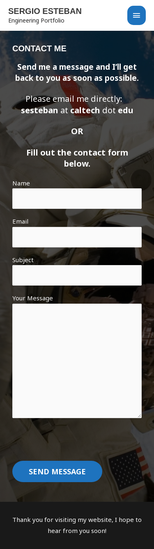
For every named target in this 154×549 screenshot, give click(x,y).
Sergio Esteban (45, 11)
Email (77, 232)
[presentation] (74, 445)
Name (77, 194)
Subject (77, 271)
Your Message (77, 357)
